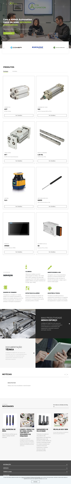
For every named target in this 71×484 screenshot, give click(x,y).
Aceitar (35, 481)
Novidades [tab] (15, 71)
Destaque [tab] (5, 71)
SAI (39, 109)
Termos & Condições (26, 477)
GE (39, 246)
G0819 (40, 200)
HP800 (6, 246)
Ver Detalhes (19, 115)
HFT (5, 155)
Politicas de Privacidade (36, 477)
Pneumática (9, 33)
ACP (5, 109)
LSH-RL (40, 155)
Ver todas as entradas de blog (60, 405)
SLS (5, 200)
